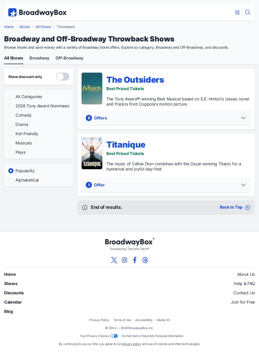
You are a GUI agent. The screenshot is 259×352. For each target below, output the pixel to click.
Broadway (39, 58)
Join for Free (243, 302)
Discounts (14, 292)
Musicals (23, 142)
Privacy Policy (99, 320)
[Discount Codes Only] (62, 77)
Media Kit (163, 320)
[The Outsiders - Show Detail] (92, 88)
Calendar (13, 302)
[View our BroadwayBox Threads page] (145, 260)
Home (9, 27)
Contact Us (244, 292)
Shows (24, 27)
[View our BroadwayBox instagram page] (124, 260)
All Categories (28, 96)
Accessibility (144, 320)
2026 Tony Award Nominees (42, 105)
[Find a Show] (248, 12)
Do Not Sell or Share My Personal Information (152, 336)
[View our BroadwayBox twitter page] (114, 260)
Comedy (23, 115)
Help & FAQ (244, 283)
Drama (21, 124)
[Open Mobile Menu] (237, 12)
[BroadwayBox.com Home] (37, 12)
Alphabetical (27, 180)
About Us (246, 274)
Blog (8, 311)
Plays (20, 152)
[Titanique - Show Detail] (92, 153)
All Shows (43, 27)
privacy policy (131, 344)
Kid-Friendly (26, 133)
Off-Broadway (69, 58)
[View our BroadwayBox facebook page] (135, 260)
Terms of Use (122, 320)
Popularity (25, 170)
